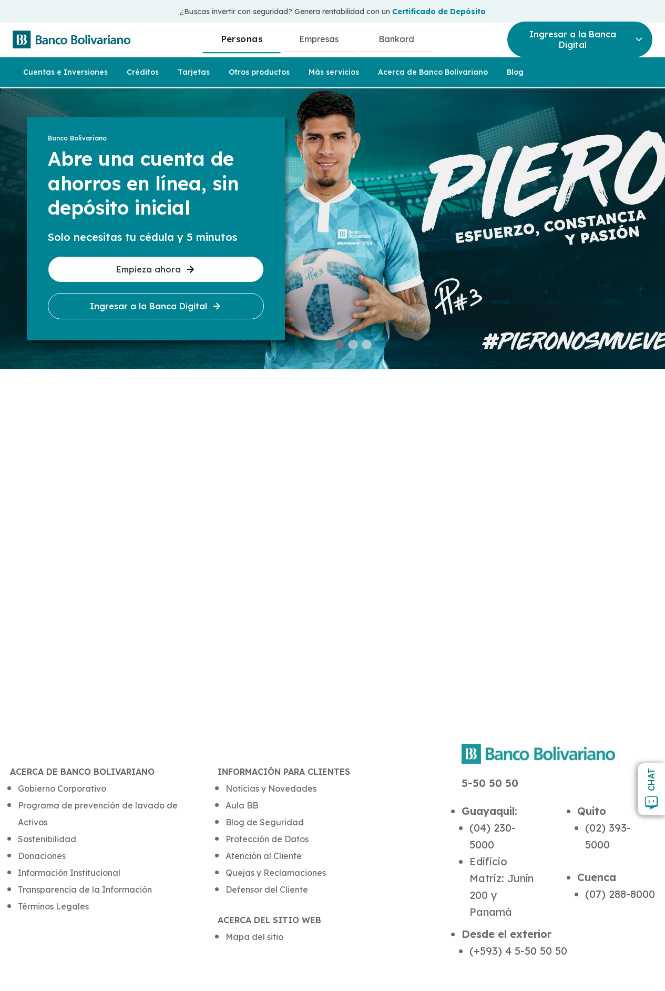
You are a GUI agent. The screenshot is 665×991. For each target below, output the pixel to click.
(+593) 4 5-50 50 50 (518, 950)
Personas (241, 38)
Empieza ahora (156, 269)
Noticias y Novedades (271, 788)
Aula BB (242, 805)
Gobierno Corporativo (62, 788)
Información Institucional (69, 872)
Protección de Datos (267, 839)
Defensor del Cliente (267, 889)
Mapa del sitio (254, 937)
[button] (339, 344)
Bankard (396, 39)
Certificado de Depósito (439, 11)
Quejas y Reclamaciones (276, 872)
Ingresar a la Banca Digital (156, 306)
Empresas (319, 39)
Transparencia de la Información (85, 889)
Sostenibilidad (47, 839)
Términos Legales (53, 906)
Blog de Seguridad (265, 822)
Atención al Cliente (264, 856)
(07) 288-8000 (620, 894)
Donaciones (42, 856)
